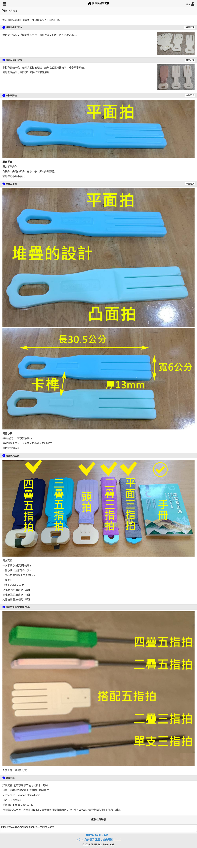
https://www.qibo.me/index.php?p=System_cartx (98, 828)
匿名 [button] (190, 4)
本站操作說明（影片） (98, 835)
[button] (4, 4)
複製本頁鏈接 (98, 819)
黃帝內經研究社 (98, 3)
